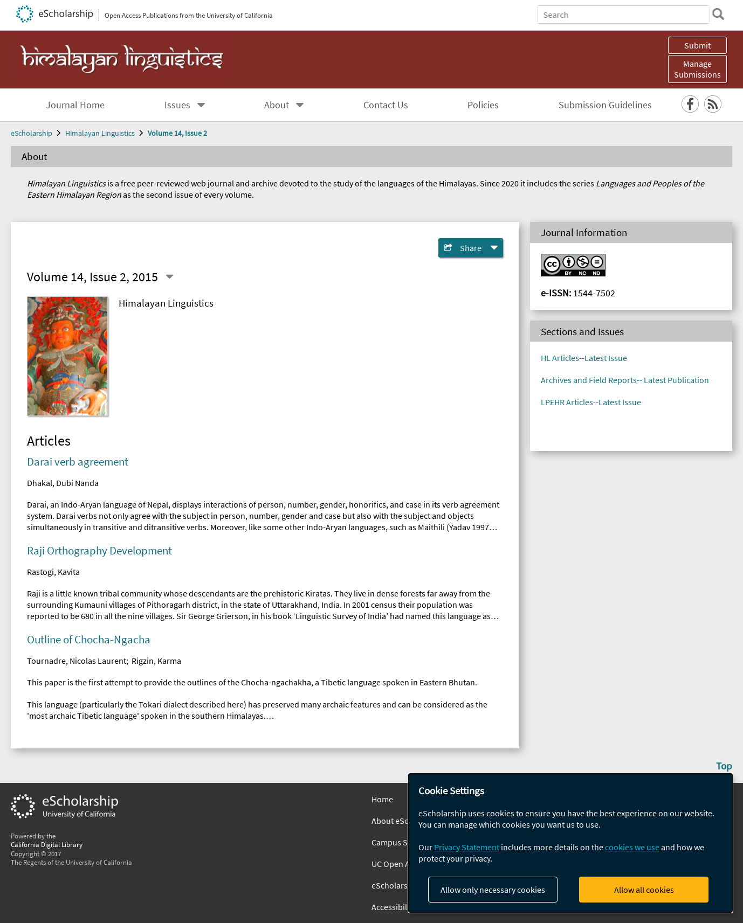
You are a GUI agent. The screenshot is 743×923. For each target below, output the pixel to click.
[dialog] (570, 843)
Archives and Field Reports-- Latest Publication (625, 379)
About (276, 105)
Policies (483, 105)
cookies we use (632, 847)
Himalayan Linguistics (100, 133)
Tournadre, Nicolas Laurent (76, 660)
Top (724, 765)
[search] (718, 14)
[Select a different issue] (169, 277)
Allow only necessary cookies (493, 889)
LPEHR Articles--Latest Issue (591, 402)
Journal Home (75, 105)
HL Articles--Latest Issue (584, 357)
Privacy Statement (466, 847)
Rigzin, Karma (156, 660)
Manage (697, 69)
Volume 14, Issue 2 (177, 133)
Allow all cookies (644, 889)
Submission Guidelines (605, 105)
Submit (697, 45)
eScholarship (31, 133)
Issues (177, 105)
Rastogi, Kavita (53, 571)
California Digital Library (46, 844)
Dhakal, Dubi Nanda (63, 482)
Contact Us (385, 105)
